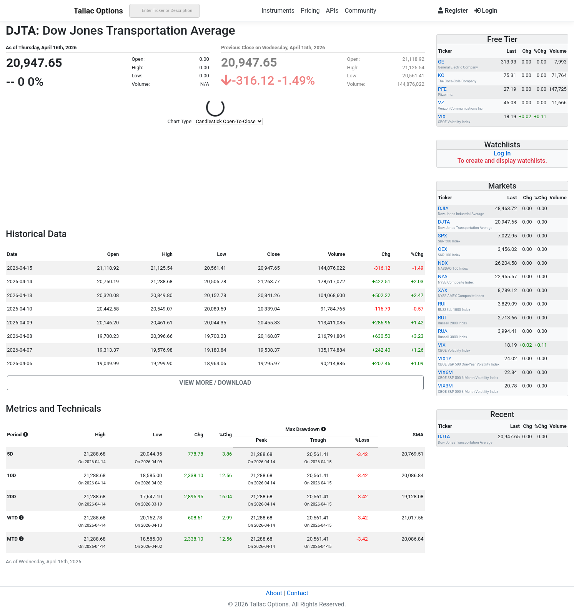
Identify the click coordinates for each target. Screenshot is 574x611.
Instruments (277, 10)
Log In (502, 153)
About (274, 593)
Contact (297, 593)
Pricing (310, 10)
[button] (215, 383)
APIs (332, 10)
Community (360, 10)
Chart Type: (180, 121)
